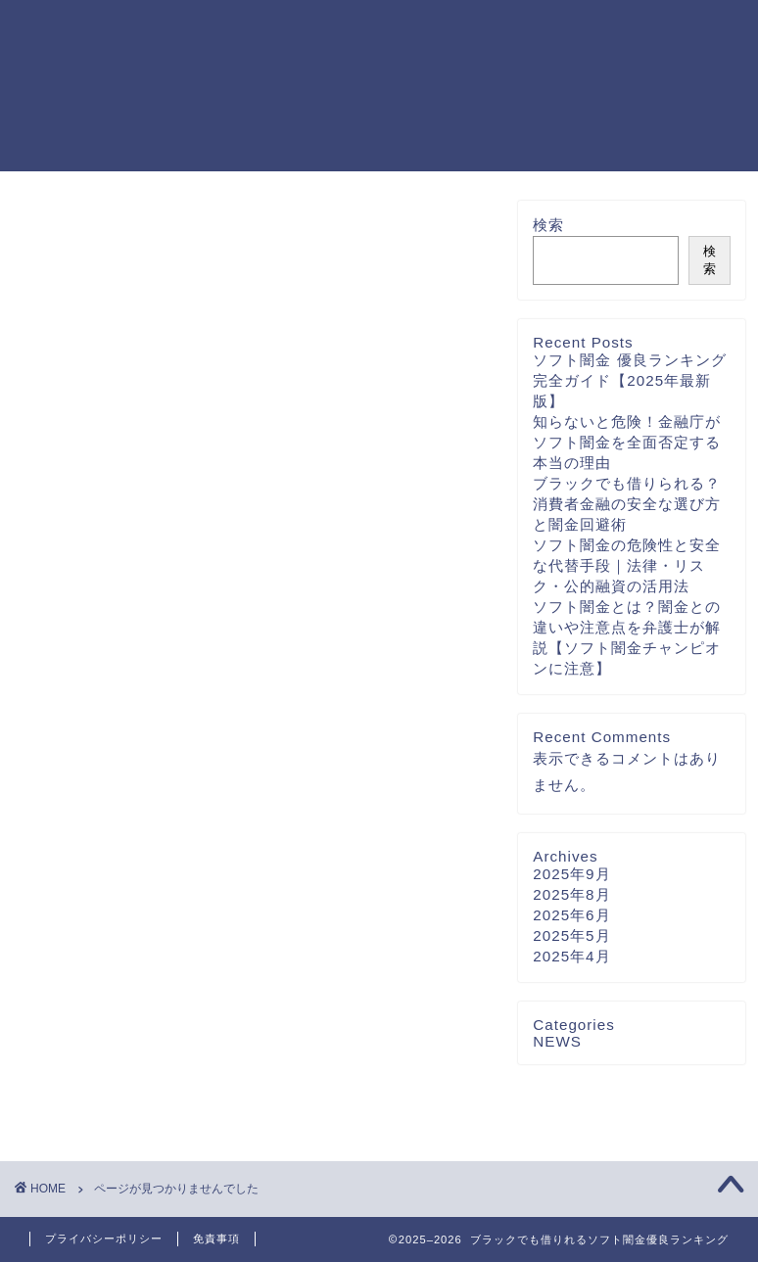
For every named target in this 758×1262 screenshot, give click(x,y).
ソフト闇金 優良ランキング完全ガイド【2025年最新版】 (629, 380)
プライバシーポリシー (104, 1238)
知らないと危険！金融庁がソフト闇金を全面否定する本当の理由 (627, 442)
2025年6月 (571, 915)
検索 (548, 224)
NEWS (103, 1109)
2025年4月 (571, 956)
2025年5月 (571, 935)
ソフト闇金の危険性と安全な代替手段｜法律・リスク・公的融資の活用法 (627, 565)
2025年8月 (571, 894)
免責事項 (216, 1238)
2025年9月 (571, 873)
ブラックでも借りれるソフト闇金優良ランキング (83, 85)
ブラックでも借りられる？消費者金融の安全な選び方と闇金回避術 (627, 504)
